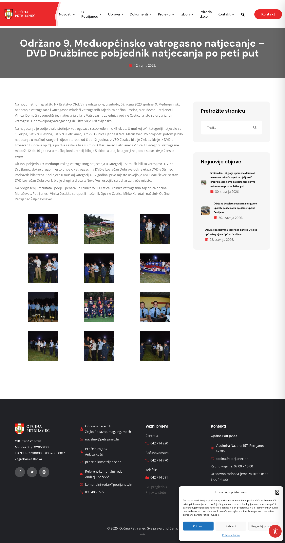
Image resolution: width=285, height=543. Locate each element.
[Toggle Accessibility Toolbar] (275, 531)
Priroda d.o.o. (206, 14)
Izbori (185, 14)
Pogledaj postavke (263, 526)
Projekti (164, 14)
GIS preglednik (156, 487)
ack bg (142, 534)
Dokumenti (139, 14)
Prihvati (198, 526)
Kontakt (224, 14)
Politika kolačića (231, 535)
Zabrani (231, 526)
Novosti (65, 14)
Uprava (114, 14)
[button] (277, 492)
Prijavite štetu (155, 492)
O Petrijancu (89, 14)
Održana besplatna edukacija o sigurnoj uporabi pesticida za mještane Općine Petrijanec (235, 208)
